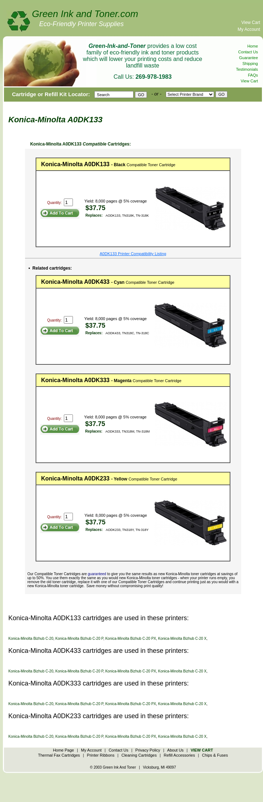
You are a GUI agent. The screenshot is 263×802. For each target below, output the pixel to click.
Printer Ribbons (101, 755)
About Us (175, 750)
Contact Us (248, 52)
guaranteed (97, 574)
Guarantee (248, 58)
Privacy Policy (147, 750)
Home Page (63, 750)
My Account (249, 29)
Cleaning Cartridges (139, 755)
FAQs (253, 75)
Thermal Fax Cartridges (59, 755)
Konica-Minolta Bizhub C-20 (30, 639)
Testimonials (247, 69)
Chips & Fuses (215, 755)
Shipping (250, 63)
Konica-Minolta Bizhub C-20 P (79, 639)
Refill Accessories (179, 755)
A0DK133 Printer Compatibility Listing (133, 253)
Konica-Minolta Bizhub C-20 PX (130, 639)
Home (252, 46)
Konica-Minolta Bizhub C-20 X (182, 639)
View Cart (250, 22)
